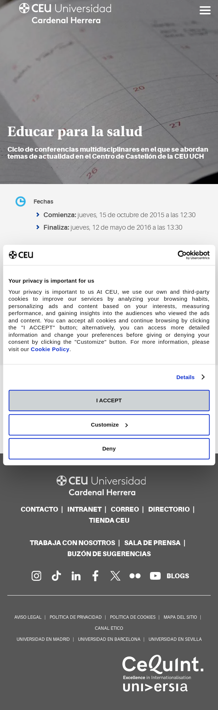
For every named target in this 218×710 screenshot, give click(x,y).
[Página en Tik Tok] (55, 575)
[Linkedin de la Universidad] (75, 575)
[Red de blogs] (178, 576)
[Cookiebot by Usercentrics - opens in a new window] (177, 255)
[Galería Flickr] (135, 575)
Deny (109, 448)
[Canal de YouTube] (155, 575)
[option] (109, 92)
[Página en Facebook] (95, 575)
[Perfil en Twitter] (115, 575)
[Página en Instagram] (36, 575)
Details (185, 377)
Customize (109, 424)
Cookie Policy (50, 349)
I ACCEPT (109, 400)
